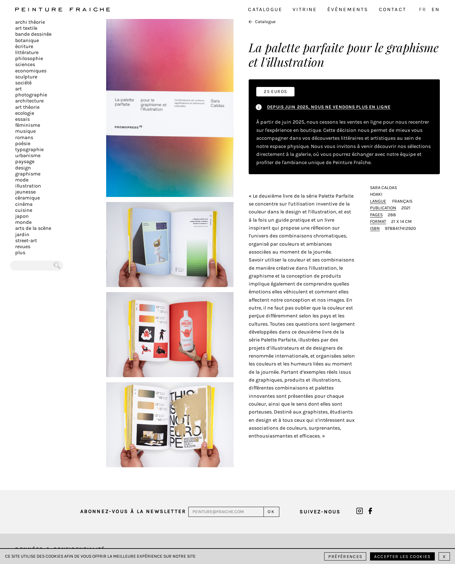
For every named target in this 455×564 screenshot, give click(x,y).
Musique (25, 131)
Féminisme (27, 125)
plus (20, 252)
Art (18, 89)
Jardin (22, 234)
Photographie (31, 95)
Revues (22, 246)
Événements (348, 9)
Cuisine (23, 210)
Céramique (27, 198)
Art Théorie (27, 107)
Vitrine (305, 9)
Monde (23, 222)
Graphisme (27, 174)
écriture (24, 46)
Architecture (29, 101)
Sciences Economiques (30, 67)
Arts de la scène (33, 228)
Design (23, 168)
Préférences (345, 556)
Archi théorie (30, 22)
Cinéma (24, 204)
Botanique (27, 40)
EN (436, 9)
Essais (22, 119)
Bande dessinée (33, 34)
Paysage (24, 161)
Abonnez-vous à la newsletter (133, 511)
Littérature (27, 52)
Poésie (22, 143)
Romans (24, 137)
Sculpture (26, 77)
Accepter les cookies (402, 556)
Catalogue (265, 9)
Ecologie (24, 113)
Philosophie (29, 58)
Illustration (28, 186)
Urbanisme (27, 155)
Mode (21, 180)
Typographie (29, 149)
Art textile (26, 28)
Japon (22, 216)
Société (23, 83)
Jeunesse (25, 192)
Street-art (26, 240)
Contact (392, 9)
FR (423, 9)
